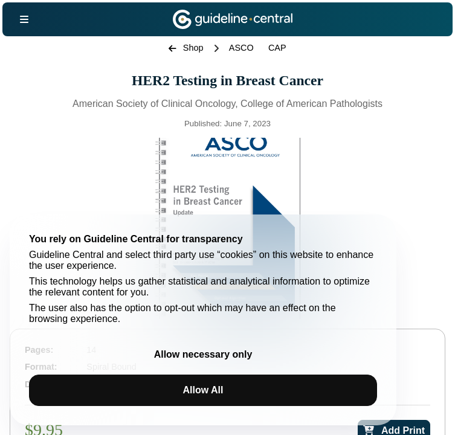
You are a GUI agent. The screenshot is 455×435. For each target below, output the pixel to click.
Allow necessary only (203, 354)
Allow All (203, 390)
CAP (277, 48)
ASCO (241, 48)
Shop (186, 48)
